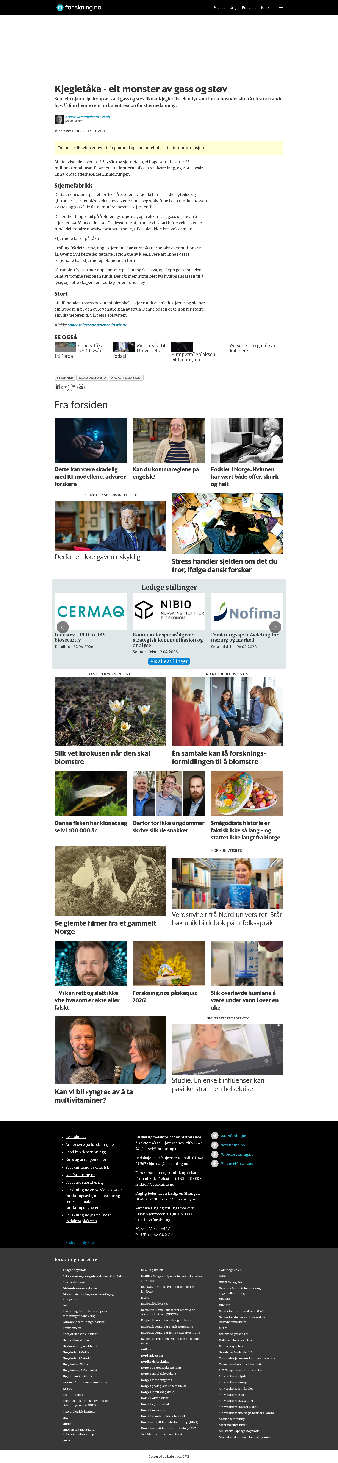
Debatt (218, 7)
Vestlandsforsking (232, 1419)
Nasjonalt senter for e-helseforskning (167, 1326)
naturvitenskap (126, 378)
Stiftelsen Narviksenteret (236, 1340)
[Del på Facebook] (58, 387)
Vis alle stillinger (169, 661)
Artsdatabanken (74, 1282)
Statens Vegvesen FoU (234, 1334)
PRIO (222, 1276)
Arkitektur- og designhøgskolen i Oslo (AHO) (94, 1276)
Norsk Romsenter (153, 1410)
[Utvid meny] (280, 7)
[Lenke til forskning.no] (129, 5)
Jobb (265, 7)
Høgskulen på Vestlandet (80, 1370)
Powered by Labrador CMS (169, 1456)
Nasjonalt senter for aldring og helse (166, 1320)
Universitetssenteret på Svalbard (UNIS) (246, 1413)
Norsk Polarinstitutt (155, 1398)
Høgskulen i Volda (75, 1364)
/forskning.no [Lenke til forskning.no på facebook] (233, 1145)
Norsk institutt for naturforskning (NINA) (169, 1422)
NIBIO (67, 1423)
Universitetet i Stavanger (236, 1400)
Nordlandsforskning (155, 1361)
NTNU (145, 1297)
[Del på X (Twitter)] (65, 387)
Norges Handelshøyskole (158, 1373)
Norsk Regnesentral (155, 1404)
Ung (233, 7)
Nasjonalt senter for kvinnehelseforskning (170, 1332)
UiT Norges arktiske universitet (241, 1370)
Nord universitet (152, 1355)
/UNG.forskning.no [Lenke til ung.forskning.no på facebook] (237, 1154)
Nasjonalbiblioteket (154, 1303)
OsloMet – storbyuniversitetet (161, 1434)
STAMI (223, 1328)
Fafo (66, 1305)
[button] (63, 627)
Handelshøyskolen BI (77, 1340)
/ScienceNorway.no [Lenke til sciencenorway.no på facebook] (237, 1163)
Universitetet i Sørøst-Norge (238, 1406)
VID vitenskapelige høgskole (239, 1431)
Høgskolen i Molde (76, 1352)
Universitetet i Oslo (232, 1394)
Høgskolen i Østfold (77, 1358)
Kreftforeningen (74, 1394)
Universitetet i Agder (233, 1376)
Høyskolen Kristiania (77, 1376)
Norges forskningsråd (156, 1380)
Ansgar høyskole (74, 1270)
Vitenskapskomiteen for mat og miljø (245, 1437)
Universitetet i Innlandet (236, 1388)
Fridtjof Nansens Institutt (80, 1334)
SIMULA (225, 1299)
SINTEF (224, 1305)
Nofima (146, 1349)
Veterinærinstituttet (233, 1425)
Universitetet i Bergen (234, 1382)
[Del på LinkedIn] (73, 387)
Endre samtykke (79, 1242)
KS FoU (67, 1388)
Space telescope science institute (97, 325)
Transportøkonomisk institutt (240, 1364)
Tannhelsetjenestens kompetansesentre (247, 1358)
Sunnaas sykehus (231, 1346)
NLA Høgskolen (152, 1270)
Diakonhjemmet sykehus (80, 1288)
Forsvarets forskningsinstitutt (84, 1322)
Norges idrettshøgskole (157, 1392)
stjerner (65, 378)
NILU (66, 1440)
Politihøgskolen (230, 1270)
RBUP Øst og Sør (230, 1282)
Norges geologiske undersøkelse (163, 1386)
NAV (66, 1417)
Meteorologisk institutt (79, 1411)
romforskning (92, 378)
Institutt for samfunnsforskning (85, 1382)
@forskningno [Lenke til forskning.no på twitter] (233, 1136)
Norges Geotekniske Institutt (161, 1367)
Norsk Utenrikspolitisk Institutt (163, 1416)
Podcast (249, 7)
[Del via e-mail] (80, 387)
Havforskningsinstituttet (80, 1346)
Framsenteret (72, 1328)
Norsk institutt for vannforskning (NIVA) (169, 1428)
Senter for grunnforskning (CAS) (242, 1311)
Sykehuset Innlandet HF (235, 1352)
